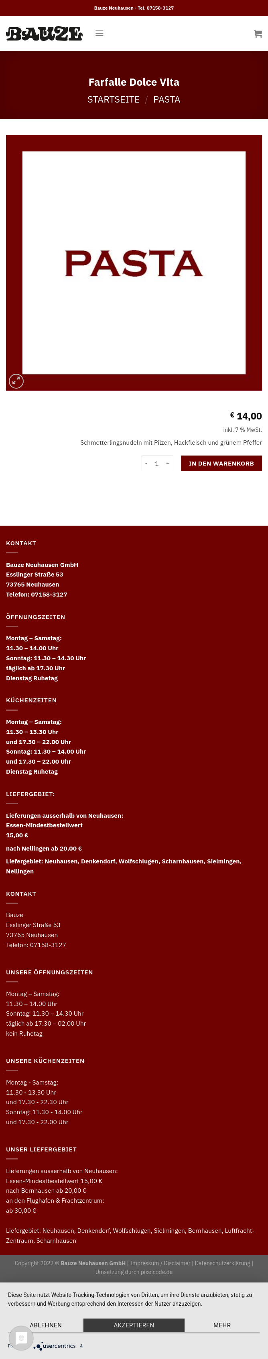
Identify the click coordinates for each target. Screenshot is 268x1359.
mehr (222, 1325)
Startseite (113, 99)
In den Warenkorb (221, 463)
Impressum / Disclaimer (160, 1263)
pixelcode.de (157, 1272)
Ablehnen (46, 1325)
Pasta (167, 99)
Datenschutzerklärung (222, 1263)
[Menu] (99, 33)
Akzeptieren (134, 1325)
